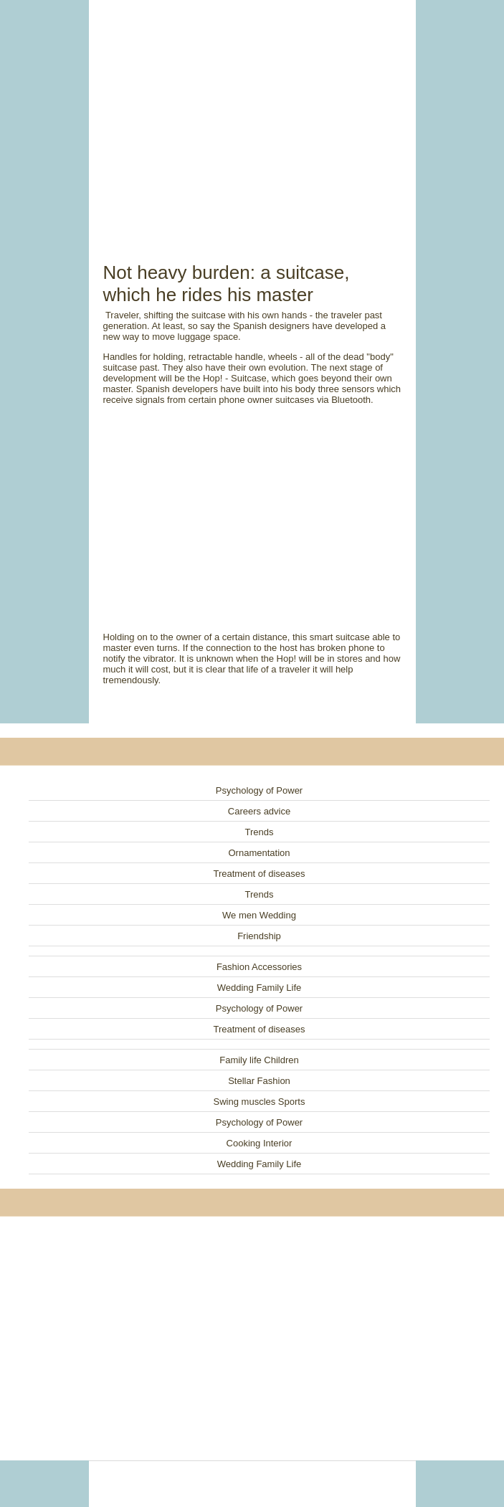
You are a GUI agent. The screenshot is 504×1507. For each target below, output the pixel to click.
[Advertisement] (252, 114)
